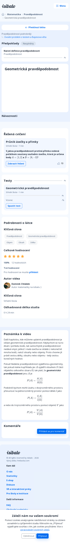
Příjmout (42, 536)
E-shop (9, 480)
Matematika (14, 14)
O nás (9, 471)
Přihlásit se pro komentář (52, 431)
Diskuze (10, 484)
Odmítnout (28, 536)
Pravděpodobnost (33, 14)
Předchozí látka (35, 27)
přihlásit (33, 272)
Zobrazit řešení (16, 163)
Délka (32, 242)
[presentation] (17, 157)
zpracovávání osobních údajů (34, 529)
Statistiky (11, 475)
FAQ (8, 505)
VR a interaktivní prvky (18, 489)
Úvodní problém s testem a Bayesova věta (25, 37)
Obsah (21, 242)
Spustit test (14, 205)
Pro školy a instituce (17, 493)
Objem (9, 242)
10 (60, 163)
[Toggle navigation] (61, 5)
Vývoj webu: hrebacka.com (17, 460)
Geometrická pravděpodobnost (41, 236)
